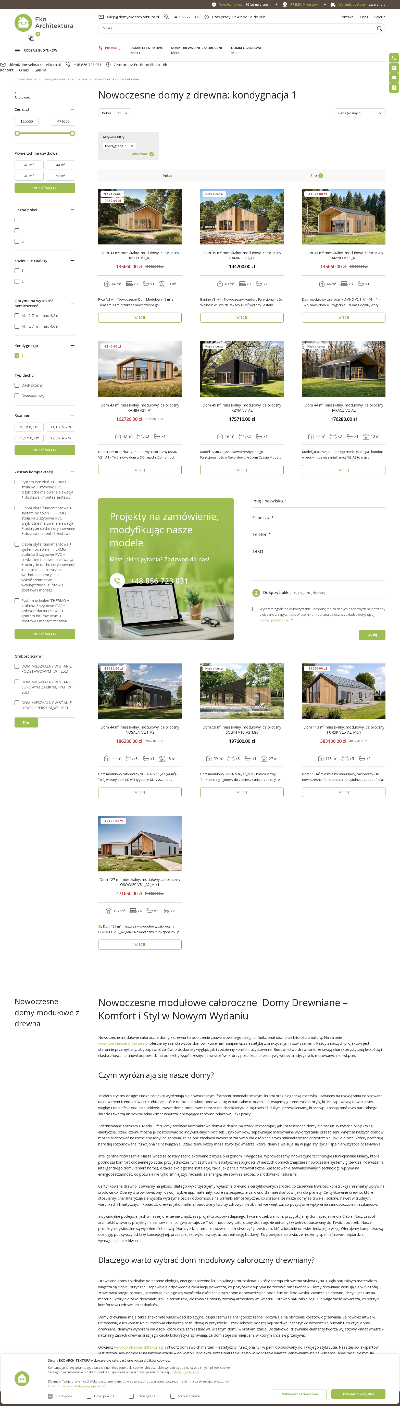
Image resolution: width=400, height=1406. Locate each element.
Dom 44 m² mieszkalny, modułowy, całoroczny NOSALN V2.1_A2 (140, 644)
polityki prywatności (274, 534)
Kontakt (346, 16)
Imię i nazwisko (267, 415)
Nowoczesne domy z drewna (116, 57)
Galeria (379, 16)
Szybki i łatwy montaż (199, 1352)
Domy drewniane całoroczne (197, 41)
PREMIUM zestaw (196, 1343)
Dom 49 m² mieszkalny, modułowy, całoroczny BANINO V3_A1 (242, 169)
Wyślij (372, 549)
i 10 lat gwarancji (245, 4)
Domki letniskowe (146, 41)
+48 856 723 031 (186, 16)
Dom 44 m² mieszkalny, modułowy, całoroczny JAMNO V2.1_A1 (344, 169)
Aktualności (116, 1343)
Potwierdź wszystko (358, 1394)
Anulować (56, 102)
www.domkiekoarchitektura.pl (123, 957)
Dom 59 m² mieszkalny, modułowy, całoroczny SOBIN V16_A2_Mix (242, 644)
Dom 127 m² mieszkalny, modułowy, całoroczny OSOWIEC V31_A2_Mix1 (139, 796)
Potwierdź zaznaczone (300, 1394)
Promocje (113, 41)
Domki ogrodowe (246, 41)
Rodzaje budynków (40, 41)
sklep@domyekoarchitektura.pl (133, 16)
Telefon (259, 448)
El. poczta (261, 432)
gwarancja (362, 4)
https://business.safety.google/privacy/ (76, 1386)
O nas (363, 16)
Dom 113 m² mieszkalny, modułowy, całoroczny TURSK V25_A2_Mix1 (344, 644)
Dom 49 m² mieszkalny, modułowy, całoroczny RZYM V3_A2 (242, 322)
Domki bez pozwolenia (200, 1333)
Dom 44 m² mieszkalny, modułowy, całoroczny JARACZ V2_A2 (344, 322)
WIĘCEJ (139, 231)
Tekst (257, 465)
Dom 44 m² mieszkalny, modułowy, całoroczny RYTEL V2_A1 (140, 169)
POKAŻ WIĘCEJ (45, 193)
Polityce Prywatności (184, 1372)
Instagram (369, 1335)
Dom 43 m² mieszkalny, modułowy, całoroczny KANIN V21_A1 (140, 322)
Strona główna (25, 57)
